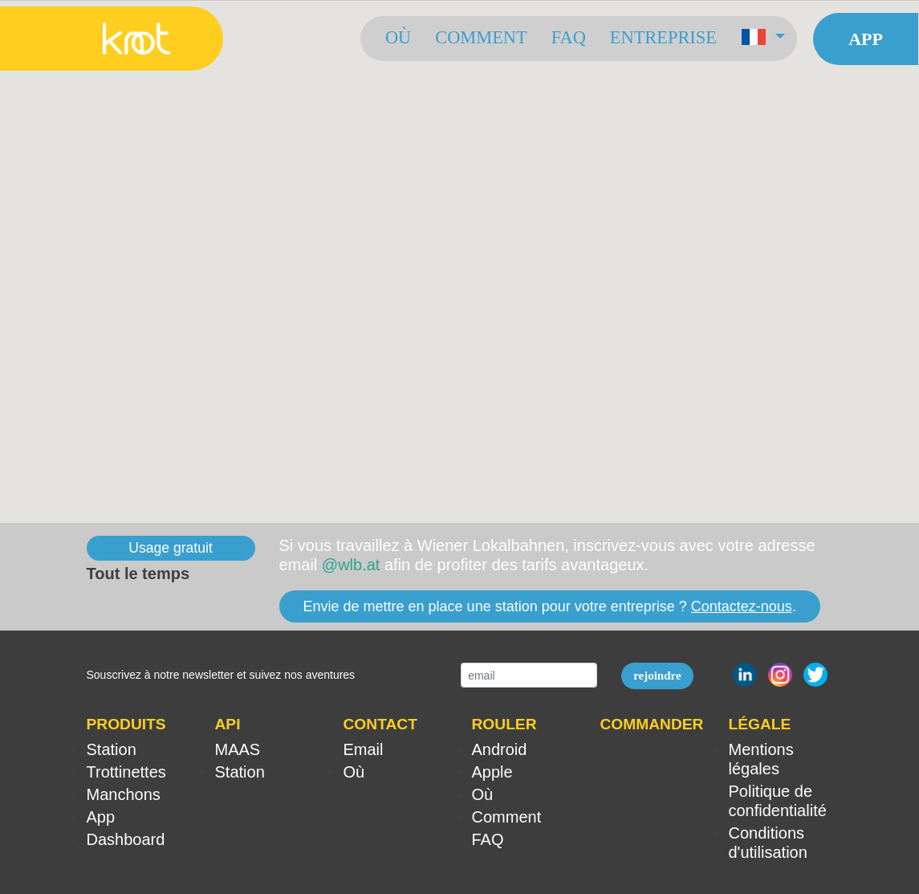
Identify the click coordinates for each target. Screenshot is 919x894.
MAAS (238, 749)
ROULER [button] (504, 724)
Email (364, 749)
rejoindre (657, 675)
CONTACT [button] (380, 724)
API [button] (228, 724)
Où (398, 37)
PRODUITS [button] (126, 724)
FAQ (568, 37)
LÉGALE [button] (760, 724)
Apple (492, 772)
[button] (763, 38)
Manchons (124, 794)
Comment (481, 37)
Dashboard (126, 839)
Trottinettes (126, 772)
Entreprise (663, 37)
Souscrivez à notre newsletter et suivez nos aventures (221, 674)
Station (111, 749)
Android (499, 749)
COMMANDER (652, 724)
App (865, 39)
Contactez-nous (741, 606)
